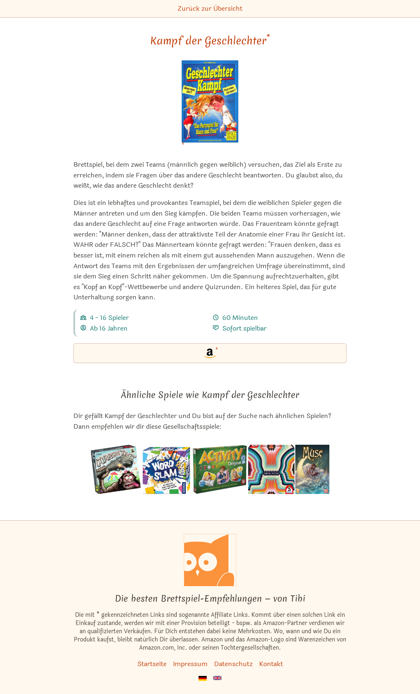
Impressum (190, 664)
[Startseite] (210, 560)
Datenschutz (233, 664)
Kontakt (271, 664)
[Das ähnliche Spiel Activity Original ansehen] (219, 469)
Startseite (152, 664)
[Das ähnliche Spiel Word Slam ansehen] (167, 469)
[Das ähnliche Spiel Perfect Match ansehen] (271, 469)
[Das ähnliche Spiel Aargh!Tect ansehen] (116, 469)
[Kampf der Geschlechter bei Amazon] (210, 106)
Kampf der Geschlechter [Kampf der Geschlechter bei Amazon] (210, 41)
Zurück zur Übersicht (210, 8)
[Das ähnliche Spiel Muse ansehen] (312, 469)
